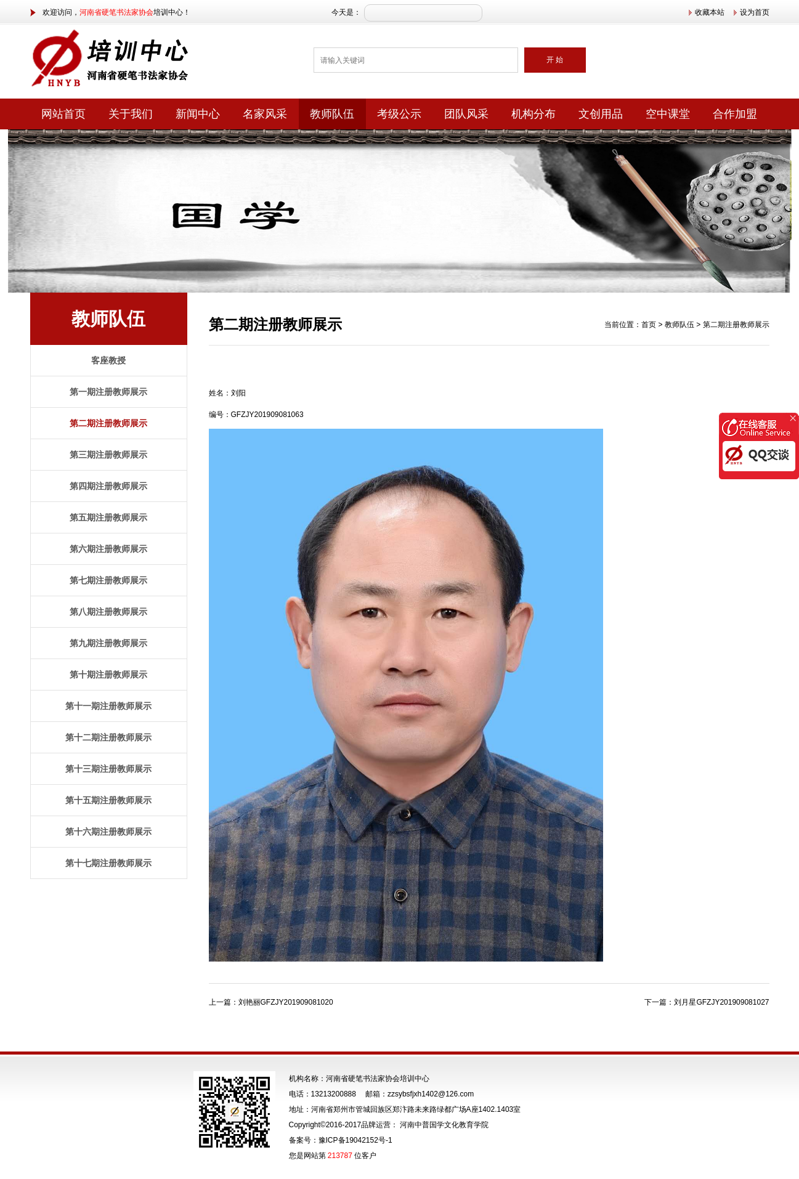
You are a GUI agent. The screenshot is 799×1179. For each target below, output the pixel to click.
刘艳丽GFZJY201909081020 (285, 1002)
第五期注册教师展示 (108, 517)
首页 (648, 324)
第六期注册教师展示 (108, 549)
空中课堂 (668, 114)
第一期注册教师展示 (108, 392)
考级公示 (399, 114)
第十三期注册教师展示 (108, 769)
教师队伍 (332, 114)
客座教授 (108, 360)
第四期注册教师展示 (108, 486)
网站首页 (63, 114)
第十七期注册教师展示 (108, 863)
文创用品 (600, 114)
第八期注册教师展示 (108, 612)
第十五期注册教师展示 (108, 800)
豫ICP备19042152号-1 (355, 1140)
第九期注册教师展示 (108, 643)
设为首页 (754, 12)
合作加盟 (735, 114)
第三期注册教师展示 (108, 455)
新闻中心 (198, 114)
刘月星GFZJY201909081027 (721, 1002)
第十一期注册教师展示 (108, 706)
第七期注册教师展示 (108, 580)
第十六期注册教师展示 (108, 832)
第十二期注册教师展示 (108, 737)
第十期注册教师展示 (108, 674)
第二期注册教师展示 (108, 423)
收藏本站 (709, 12)
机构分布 (533, 114)
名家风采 (265, 114)
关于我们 (130, 114)
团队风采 (466, 114)
